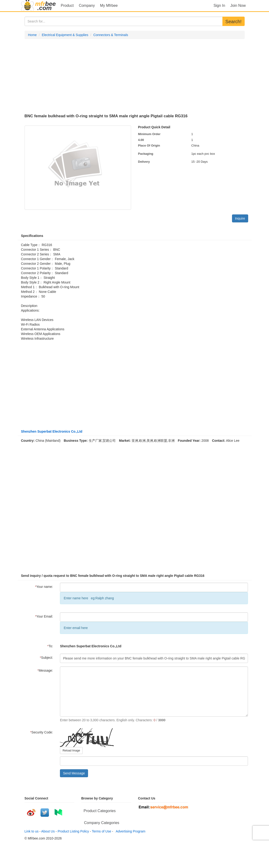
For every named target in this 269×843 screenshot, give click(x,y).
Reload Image (71, 750)
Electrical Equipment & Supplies (65, 35)
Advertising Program (129, 831)
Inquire (240, 218)
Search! (233, 21)
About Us (48, 831)
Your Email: (44, 616)
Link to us (32, 831)
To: (50, 646)
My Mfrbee (109, 5)
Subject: (46, 657)
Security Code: (41, 732)
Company (87, 5)
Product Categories (100, 811)
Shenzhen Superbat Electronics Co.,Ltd (51, 431)
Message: (45, 670)
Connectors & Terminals (110, 35)
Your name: (44, 587)
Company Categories (101, 823)
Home (32, 35)
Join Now (238, 5)
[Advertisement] (135, 76)
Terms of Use (101, 831)
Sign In (219, 5)
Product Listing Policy (73, 831)
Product (67, 5)
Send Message (74, 773)
